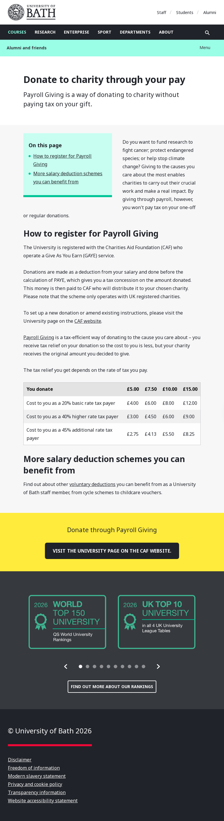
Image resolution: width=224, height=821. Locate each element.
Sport (104, 32)
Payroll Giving (38, 337)
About (166, 32)
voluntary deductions (92, 484)
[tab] (80, 666)
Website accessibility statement (43, 800)
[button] (66, 666)
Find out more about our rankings (112, 686)
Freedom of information (34, 768)
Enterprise (76, 32)
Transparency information (37, 792)
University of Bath (34, 12)
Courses (17, 32)
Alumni (209, 12)
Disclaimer (20, 759)
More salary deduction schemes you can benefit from (67, 177)
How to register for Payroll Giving (62, 160)
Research (45, 32)
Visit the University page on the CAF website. (112, 551)
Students (184, 12)
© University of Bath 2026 (50, 730)
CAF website (87, 321)
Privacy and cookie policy (35, 784)
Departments (135, 32)
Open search (207, 33)
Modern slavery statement (37, 776)
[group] (67, 622)
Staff (161, 12)
